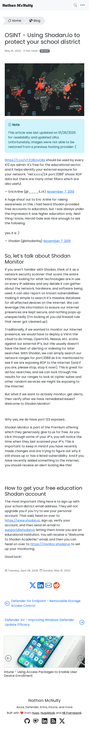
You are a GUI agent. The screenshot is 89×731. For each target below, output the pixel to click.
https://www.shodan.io (22, 520)
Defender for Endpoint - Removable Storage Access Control (42, 603)
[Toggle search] (75, 5)
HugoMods (48, 713)
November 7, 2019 (60, 191)
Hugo (35, 713)
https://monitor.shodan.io (50, 544)
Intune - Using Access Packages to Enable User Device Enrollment (40, 674)
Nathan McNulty (17, 5)
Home (14, 20)
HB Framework (71, 713)
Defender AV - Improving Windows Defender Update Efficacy (44, 622)
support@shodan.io (20, 530)
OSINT (45, 51)
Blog (35, 20)
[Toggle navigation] (82, 5)
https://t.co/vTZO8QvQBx (25, 160)
